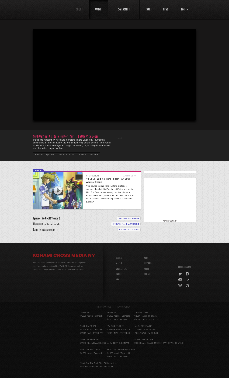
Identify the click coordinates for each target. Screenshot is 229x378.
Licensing (148, 263)
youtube (180, 280)
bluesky (180, 285)
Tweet (119, 138)
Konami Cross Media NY (64, 256)
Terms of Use (104, 307)
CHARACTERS (121, 268)
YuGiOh (49, 9)
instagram (188, 280)
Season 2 (55, 218)
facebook (188, 274)
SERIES (119, 257)
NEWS (118, 279)
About (146, 257)
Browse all (129, 218)
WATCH (119, 263)
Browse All (129, 230)
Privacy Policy (123, 307)
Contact (148, 274)
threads (188, 285)
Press (146, 268)
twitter (180, 274)
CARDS (118, 274)
